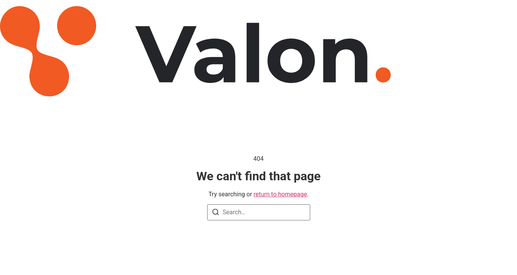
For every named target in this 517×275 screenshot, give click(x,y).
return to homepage (280, 194)
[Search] (215, 213)
